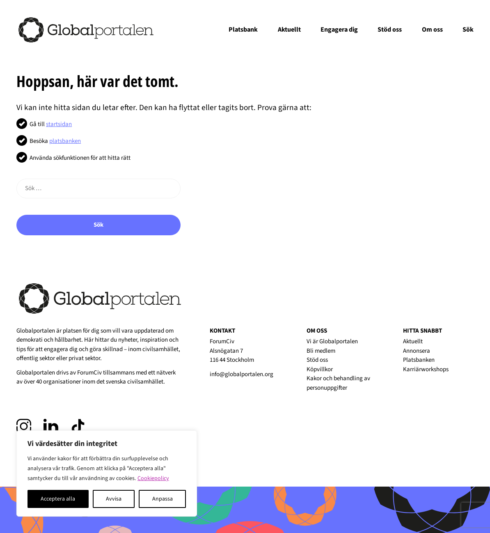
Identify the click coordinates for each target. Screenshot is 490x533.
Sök (468, 29)
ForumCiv (89, 372)
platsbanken (65, 141)
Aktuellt (289, 29)
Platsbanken (419, 360)
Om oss (432, 29)
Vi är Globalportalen (332, 341)
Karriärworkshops (426, 369)
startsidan (59, 124)
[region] (106, 473)
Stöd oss (390, 29)
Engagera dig (339, 29)
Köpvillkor (320, 369)
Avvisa (113, 499)
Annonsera (416, 351)
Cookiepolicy (153, 478)
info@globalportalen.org (241, 374)
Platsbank (243, 29)
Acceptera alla (58, 499)
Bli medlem (321, 351)
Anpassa (162, 499)
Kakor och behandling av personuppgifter (338, 383)
